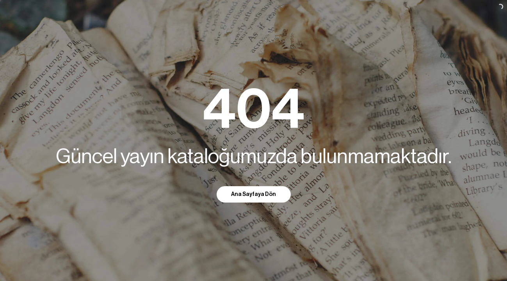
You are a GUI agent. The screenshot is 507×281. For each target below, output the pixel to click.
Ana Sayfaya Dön (253, 194)
